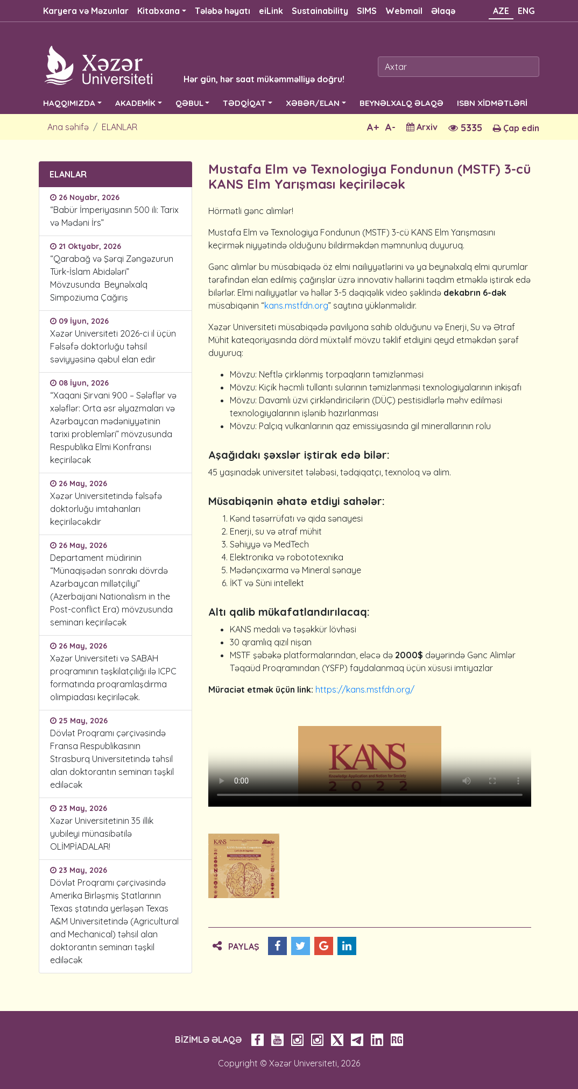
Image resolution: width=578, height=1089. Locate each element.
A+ (373, 127)
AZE (501, 10)
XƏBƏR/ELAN (313, 103)
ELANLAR (119, 127)
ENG (526, 10)
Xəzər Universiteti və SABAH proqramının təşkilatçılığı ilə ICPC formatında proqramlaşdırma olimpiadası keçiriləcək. (113, 677)
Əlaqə (443, 10)
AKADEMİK (135, 103)
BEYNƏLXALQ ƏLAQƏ (401, 103)
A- (390, 127)
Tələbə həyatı (222, 10)
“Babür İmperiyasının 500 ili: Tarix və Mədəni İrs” (114, 216)
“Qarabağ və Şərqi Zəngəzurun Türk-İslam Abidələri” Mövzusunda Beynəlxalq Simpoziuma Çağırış (111, 278)
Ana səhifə (68, 127)
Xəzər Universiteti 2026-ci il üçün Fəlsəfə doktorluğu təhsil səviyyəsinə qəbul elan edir (113, 346)
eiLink (271, 10)
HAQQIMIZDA (69, 103)
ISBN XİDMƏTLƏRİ (492, 103)
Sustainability (320, 10)
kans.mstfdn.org (296, 305)
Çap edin (516, 128)
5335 (465, 128)
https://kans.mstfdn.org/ (364, 689)
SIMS (367, 10)
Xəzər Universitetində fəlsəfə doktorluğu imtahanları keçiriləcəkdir (106, 508)
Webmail (403, 10)
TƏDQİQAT (244, 103)
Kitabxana (158, 10)
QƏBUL (189, 103)
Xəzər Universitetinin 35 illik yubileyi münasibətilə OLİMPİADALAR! (101, 833)
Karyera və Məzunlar (86, 10)
